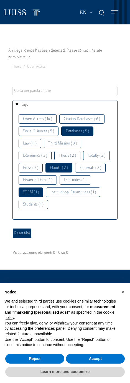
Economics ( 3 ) (35, 156)
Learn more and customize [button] (65, 371)
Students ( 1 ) (33, 204)
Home (17, 67)
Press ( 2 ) (30, 168)
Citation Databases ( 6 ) (82, 119)
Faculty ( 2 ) (96, 156)
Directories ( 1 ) (75, 180)
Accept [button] (95, 358)
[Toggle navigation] (114, 12)
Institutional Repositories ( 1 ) (73, 192)
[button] (122, 292)
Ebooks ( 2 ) (59, 168)
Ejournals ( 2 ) (90, 168)
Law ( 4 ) (30, 143)
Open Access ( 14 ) (37, 119)
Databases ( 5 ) (77, 131)
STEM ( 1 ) (31, 192)
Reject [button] (34, 358)
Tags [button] (24, 105)
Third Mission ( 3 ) (62, 143)
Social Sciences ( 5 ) (38, 131)
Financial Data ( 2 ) (37, 180)
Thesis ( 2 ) (67, 156)
